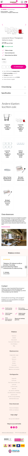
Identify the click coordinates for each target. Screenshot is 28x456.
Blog (14, 345)
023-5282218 (16, 418)
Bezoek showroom (5, 226)
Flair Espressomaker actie (14, 382)
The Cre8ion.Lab (22, 432)
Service (14, 361)
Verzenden (14, 365)
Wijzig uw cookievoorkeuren (7, 432)
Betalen (14, 363)
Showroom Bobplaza (14, 407)
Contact (14, 357)
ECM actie (14, 380)
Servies (11, 11)
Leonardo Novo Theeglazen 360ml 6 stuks (9, 12)
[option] (14, 25)
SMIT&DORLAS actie (14, 398)
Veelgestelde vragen (14, 355)
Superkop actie (14, 394)
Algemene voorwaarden (14, 369)
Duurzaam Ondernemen (14, 341)
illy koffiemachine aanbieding (14, 392)
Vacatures (14, 335)
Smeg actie (14, 378)
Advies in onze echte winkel (22, 314)
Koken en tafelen (4, 11)
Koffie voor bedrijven (14, 409)
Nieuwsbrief (14, 339)
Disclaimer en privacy (14, 367)
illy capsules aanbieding (14, 390)
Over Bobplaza (14, 344)
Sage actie (14, 388)
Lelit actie (14, 384)
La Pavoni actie (14, 386)
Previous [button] (2, 25)
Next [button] (26, 25)
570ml (4, 62)
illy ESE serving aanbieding (14, 396)
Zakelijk (14, 337)
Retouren (14, 359)
